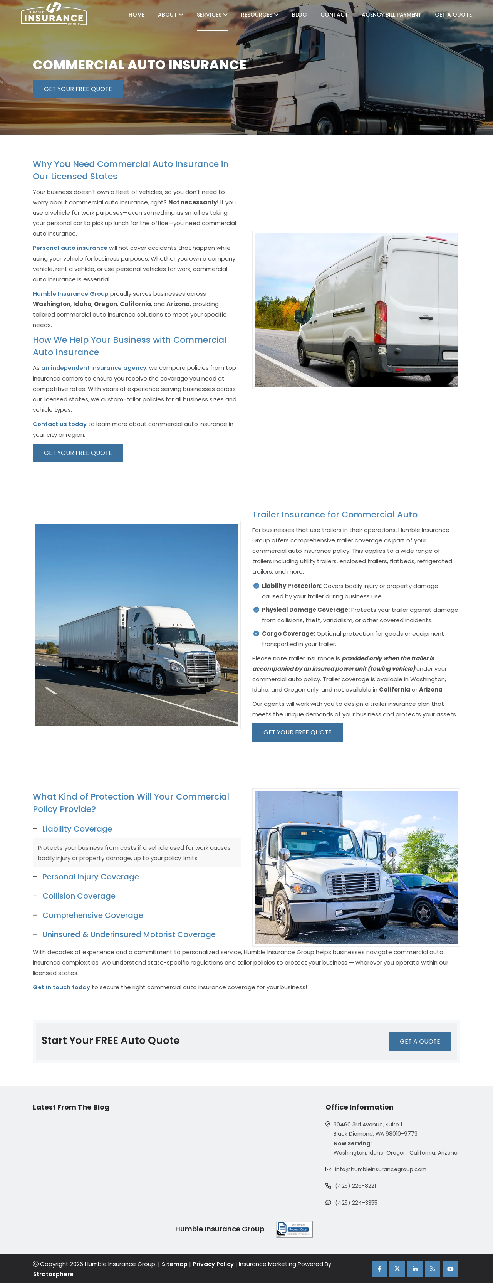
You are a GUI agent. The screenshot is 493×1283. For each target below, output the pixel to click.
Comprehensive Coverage (92, 914)
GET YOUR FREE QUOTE (79, 88)
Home (136, 15)
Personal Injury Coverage (90, 876)
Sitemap (174, 1264)
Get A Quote (453, 15)
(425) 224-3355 (356, 1203)
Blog (299, 15)
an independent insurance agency (94, 367)
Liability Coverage (77, 828)
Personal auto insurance (70, 248)
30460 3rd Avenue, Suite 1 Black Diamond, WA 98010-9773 (376, 1129)
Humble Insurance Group (71, 293)
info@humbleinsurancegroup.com (381, 1169)
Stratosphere (53, 1274)
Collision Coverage (79, 895)
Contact (334, 15)
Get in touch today (62, 987)
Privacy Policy (214, 1264)
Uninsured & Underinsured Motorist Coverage (129, 934)
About (170, 15)
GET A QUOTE (419, 1040)
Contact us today (60, 423)
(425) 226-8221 (355, 1186)
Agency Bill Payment (391, 15)
